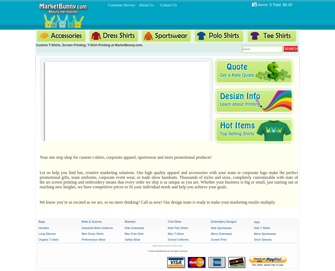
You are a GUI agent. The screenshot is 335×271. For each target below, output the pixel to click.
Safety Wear (132, 239)
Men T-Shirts (176, 233)
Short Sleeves (263, 239)
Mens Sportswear (265, 233)
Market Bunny (158, 246)
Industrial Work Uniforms (97, 228)
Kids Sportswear (221, 228)
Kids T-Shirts (262, 228)
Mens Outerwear (221, 233)
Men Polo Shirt (134, 233)
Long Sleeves (47, 233)
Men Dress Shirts (93, 233)
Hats (257, 222)
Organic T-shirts (49, 239)
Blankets (130, 221)
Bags (42, 221)
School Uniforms (178, 239)
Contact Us (168, 5)
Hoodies (44, 228)
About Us (146, 5)
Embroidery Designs (223, 221)
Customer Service (121, 5)
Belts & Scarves (92, 221)
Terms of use (177, 246)
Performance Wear (93, 239)
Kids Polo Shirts (178, 228)
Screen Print (218, 239)
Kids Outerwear (134, 228)
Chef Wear (174, 221)
